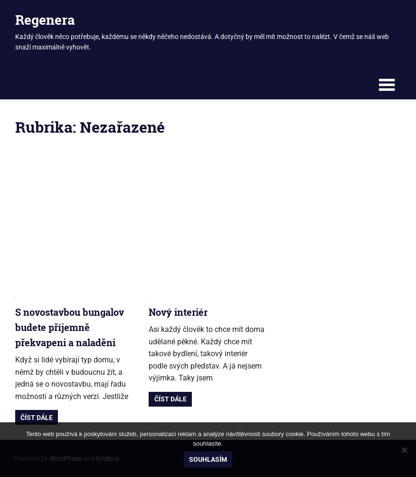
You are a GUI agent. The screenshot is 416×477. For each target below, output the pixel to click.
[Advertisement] (208, 220)
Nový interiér (178, 312)
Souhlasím (208, 459)
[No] (404, 450)
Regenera (45, 20)
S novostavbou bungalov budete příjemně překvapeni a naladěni (69, 327)
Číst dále (36, 417)
